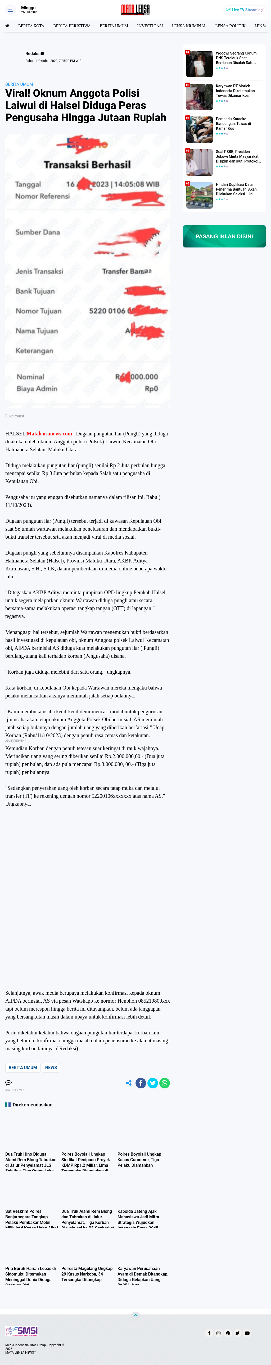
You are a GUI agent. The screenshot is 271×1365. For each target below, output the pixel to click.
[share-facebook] (141, 1083)
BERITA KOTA (31, 26)
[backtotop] (135, 1316)
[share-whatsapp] (164, 1083)
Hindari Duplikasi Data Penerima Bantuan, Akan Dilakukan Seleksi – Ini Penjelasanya (236, 189)
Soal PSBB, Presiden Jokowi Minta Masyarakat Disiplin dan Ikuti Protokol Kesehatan (237, 157)
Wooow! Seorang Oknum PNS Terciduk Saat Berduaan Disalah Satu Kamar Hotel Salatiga (236, 58)
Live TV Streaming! (248, 10)
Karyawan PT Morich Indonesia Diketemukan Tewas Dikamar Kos (235, 91)
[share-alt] (129, 1083)
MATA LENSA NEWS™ (20, 1352)
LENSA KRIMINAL (189, 26)
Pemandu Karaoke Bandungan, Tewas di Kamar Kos (233, 123)
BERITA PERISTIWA (72, 26)
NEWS (51, 1067)
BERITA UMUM (114, 26)
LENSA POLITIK (230, 26)
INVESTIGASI (150, 26)
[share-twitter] (152, 1083)
